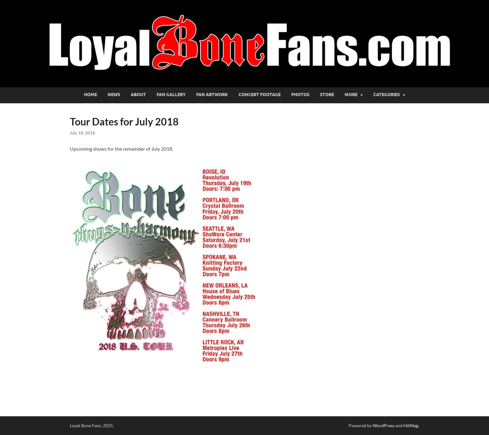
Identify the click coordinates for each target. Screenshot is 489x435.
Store (327, 94)
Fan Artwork (212, 94)
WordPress (384, 425)
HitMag (411, 425)
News (114, 94)
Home (90, 94)
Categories (386, 94)
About (138, 94)
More (351, 94)
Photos (300, 94)
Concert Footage (260, 94)
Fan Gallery (171, 94)
